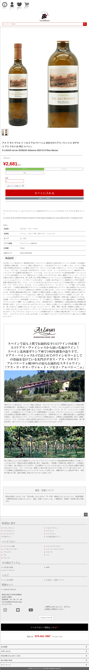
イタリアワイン (51, 528)
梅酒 (47, 567)
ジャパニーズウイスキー (55, 549)
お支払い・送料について (55, 580)
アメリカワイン (9, 531)
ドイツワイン (51, 534)
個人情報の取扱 (6, 660)
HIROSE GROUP (9, 589)
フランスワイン (9, 528)
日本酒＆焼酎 (8, 567)
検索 (85, 24)
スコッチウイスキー (53, 546)
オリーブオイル (9, 570)
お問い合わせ (6, 651)
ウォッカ (6, 558)
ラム (5, 555)
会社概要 (4, 647)
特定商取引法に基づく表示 (10, 656)
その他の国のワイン (53, 537)
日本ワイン (7, 537)
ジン (47, 555)
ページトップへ (86, 514)
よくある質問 (8, 580)
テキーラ (49, 552)
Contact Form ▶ (46, 618)
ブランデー (7, 552)
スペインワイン (9, 534)
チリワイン (50, 531)
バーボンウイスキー (10, 549)
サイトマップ (6, 665)
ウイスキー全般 (9, 546)
